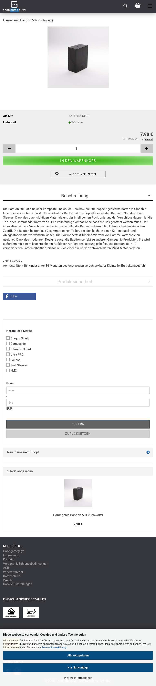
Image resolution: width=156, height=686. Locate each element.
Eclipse (13, 360)
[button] (9, 148)
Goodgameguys (13, 551)
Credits (8, 580)
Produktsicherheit (74, 281)
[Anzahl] (78, 148)
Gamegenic (16, 344)
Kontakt (8, 559)
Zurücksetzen (78, 433)
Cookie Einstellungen (17, 584)
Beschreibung (74, 195)
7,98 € (78, 524)
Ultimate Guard (18, 349)
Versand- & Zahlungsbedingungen (25, 564)
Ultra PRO (14, 354)
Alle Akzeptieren (78, 655)
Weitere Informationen (78, 677)
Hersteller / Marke (19, 331)
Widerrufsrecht (13, 572)
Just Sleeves (17, 365)
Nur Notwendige (78, 667)
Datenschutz (11, 576)
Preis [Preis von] (10, 383)
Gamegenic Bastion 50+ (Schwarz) (78, 515)
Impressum (10, 555)
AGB (6, 568)
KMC (11, 370)
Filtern (78, 424)
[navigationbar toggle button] (150, 6)
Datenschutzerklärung (54, 647)
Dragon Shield (17, 338)
